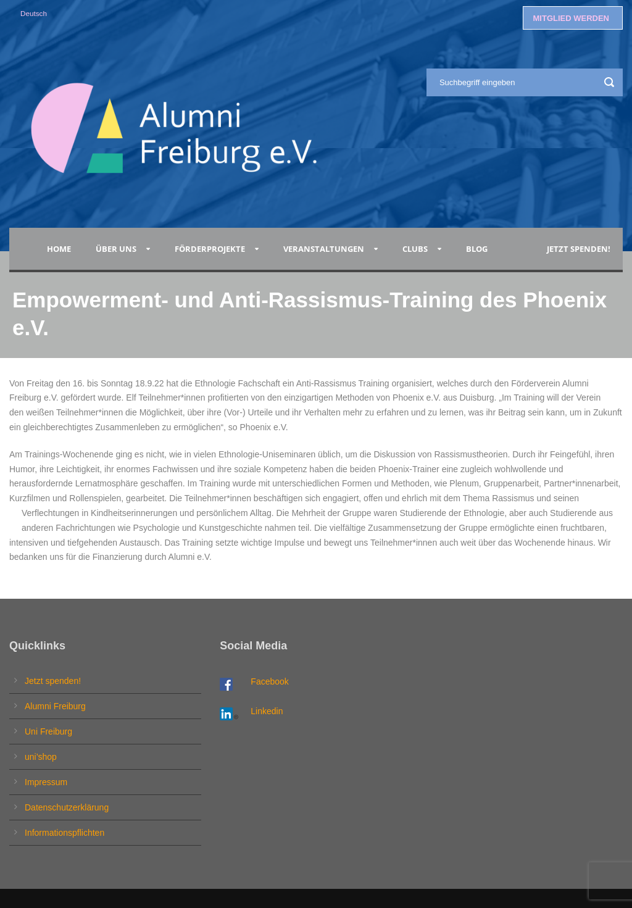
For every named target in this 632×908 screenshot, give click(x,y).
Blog (478, 248)
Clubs (415, 248)
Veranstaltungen (323, 248)
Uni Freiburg (48, 731)
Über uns (116, 248)
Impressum (46, 782)
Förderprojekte (210, 248)
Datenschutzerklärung (67, 807)
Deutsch (33, 13)
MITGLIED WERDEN (571, 18)
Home (59, 248)
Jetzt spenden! (578, 248)
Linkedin (267, 711)
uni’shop (41, 757)
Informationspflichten (64, 833)
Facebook (269, 681)
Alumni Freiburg (55, 706)
